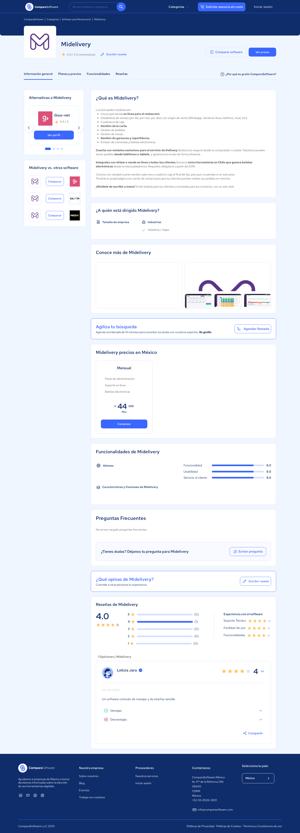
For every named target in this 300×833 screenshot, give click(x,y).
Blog (82, 783)
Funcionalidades (98, 74)
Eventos (84, 790)
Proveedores (144, 768)
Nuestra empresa (91, 768)
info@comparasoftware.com (212, 809)
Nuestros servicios (146, 776)
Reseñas (122, 74)
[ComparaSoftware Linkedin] (20, 795)
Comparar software (226, 52)
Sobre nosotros (88, 776)
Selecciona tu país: (255, 766)
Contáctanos (201, 768)
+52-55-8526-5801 (204, 800)
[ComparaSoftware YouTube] (27, 795)
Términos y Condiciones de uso (262, 826)
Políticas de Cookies (228, 826)
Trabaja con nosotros (92, 797)
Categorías (179, 6)
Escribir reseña (113, 54)
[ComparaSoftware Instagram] (42, 795)
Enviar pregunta (248, 551)
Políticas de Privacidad (200, 826)
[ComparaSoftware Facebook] (35, 795)
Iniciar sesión (263, 7)
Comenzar (124, 424)
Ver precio (262, 52)
